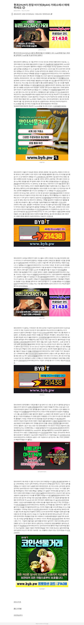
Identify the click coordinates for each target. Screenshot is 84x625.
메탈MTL (36, 274)
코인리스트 (60, 191)
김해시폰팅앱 (32, 407)
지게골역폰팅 (46, 198)
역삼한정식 (23, 526)
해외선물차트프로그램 (40, 85)
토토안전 (55, 519)
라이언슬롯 (61, 270)
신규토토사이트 (65, 435)
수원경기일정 (56, 421)
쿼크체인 (60, 419)
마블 (28, 265)
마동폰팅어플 (55, 90)
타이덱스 (37, 509)
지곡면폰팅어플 (44, 337)
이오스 (61, 202)
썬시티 (28, 212)
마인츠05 (40, 209)
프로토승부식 (22, 360)
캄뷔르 (20, 263)
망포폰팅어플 (25, 344)
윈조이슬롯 (40, 493)
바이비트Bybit (23, 286)
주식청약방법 (42, 277)
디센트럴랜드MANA (59, 106)
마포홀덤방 (25, 412)
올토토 (44, 73)
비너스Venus (43, 333)
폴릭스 (30, 439)
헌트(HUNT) (17, 10)
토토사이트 (17, 602)
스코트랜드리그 (41, 177)
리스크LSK (61, 92)
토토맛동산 (53, 193)
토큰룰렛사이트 (64, 78)
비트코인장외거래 (35, 353)
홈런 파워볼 (17, 608)
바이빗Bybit (58, 76)
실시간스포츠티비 (61, 500)
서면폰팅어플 (56, 423)
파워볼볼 (34, 356)
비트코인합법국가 (21, 505)
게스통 (54, 80)
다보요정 (44, 433)
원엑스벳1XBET (57, 481)
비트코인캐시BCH (55, 428)
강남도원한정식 (46, 279)
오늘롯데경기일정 (51, 64)
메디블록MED (53, 495)
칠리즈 (30, 267)
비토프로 (50, 216)
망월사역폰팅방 (33, 351)
